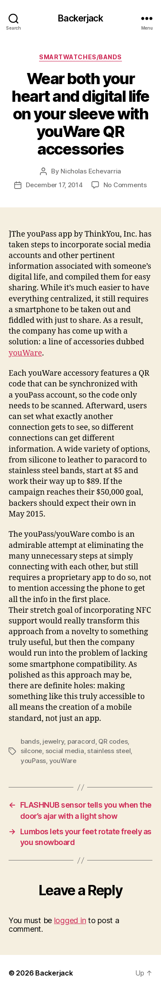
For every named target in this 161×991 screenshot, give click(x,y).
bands (30, 741)
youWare (25, 353)
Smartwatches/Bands (80, 57)
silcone (31, 751)
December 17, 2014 (54, 185)
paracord (81, 741)
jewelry (53, 741)
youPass (33, 761)
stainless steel (109, 751)
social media (65, 751)
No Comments (125, 185)
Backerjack (80, 18)
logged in (70, 920)
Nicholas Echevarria (91, 171)
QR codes (113, 741)
